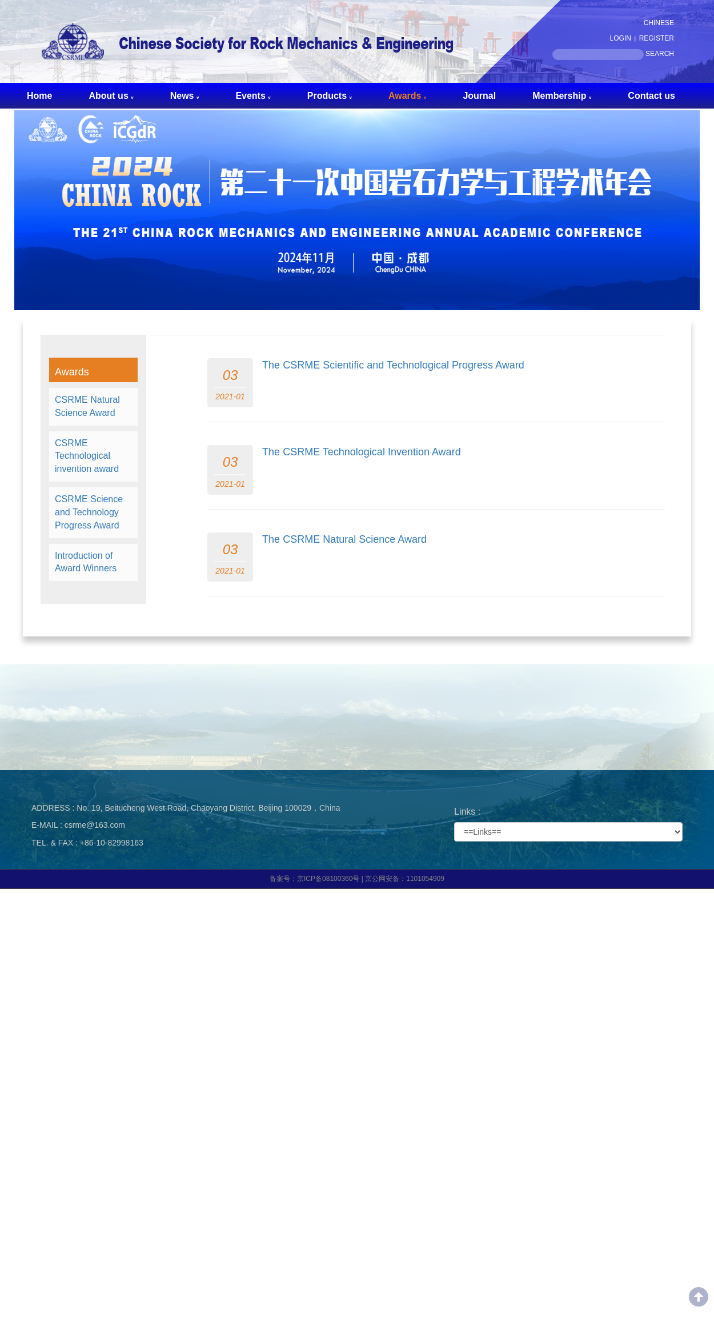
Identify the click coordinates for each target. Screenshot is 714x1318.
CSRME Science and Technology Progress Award (89, 512)
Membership (561, 96)
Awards (407, 96)
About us (111, 96)
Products (329, 96)
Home (39, 96)
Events (252, 96)
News (184, 96)
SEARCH (659, 54)
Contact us (651, 96)
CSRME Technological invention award (87, 456)
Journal (479, 96)
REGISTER (656, 38)
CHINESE (659, 23)
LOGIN (620, 38)
